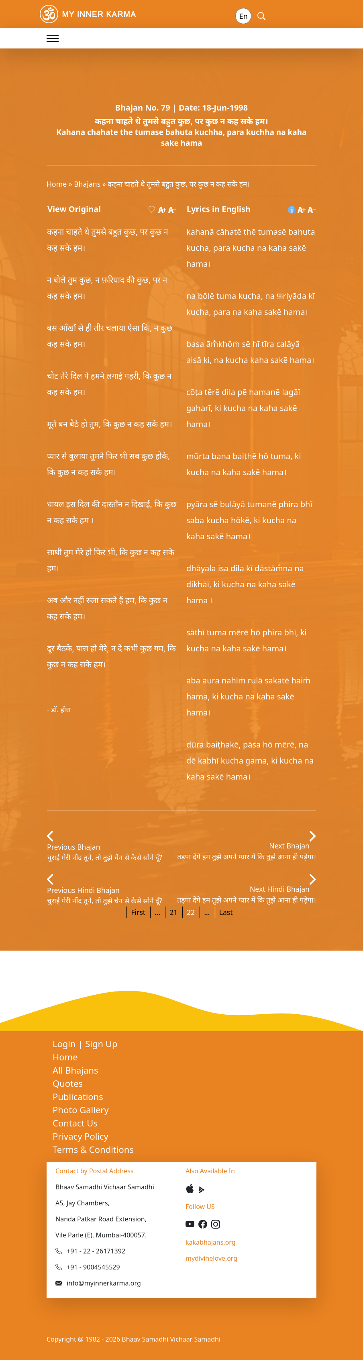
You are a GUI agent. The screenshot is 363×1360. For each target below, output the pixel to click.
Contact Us (75, 1123)
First (138, 912)
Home (57, 184)
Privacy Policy (80, 1136)
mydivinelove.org (211, 1258)
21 (173, 912)
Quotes (68, 1083)
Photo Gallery (81, 1110)
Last (226, 912)
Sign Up (101, 1044)
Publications (78, 1096)
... (157, 912)
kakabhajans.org (211, 1242)
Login (65, 1044)
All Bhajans (75, 1070)
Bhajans (87, 184)
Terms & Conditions (93, 1149)
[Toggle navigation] (53, 38)
